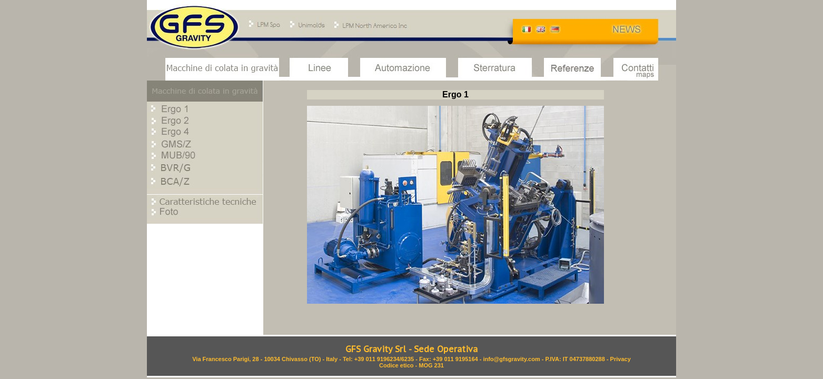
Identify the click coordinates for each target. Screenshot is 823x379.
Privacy (620, 359)
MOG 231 (431, 365)
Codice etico (396, 365)
